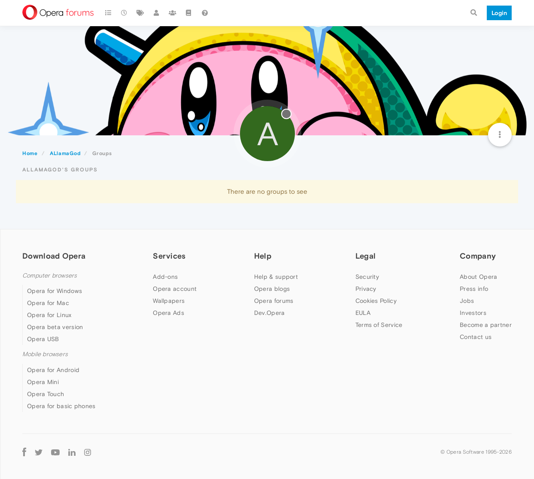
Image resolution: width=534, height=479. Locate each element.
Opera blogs (272, 288)
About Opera (478, 276)
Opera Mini (43, 381)
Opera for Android (53, 369)
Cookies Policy (376, 300)
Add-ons (165, 276)
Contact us (476, 336)
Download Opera (53, 255)
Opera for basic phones (61, 406)
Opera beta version (55, 326)
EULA (362, 312)
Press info (474, 288)
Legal (365, 255)
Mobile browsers (45, 354)
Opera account (175, 288)
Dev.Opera (269, 312)
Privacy (365, 288)
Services (169, 255)
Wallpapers (169, 300)
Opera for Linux (49, 314)
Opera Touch (45, 394)
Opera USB (43, 339)
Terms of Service (379, 324)
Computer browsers (49, 275)
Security (367, 276)
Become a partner (486, 324)
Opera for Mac (48, 302)
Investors (473, 312)
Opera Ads (168, 312)
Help (262, 255)
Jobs (467, 300)
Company (478, 255)
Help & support (276, 276)
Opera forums (274, 300)
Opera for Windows (54, 290)
